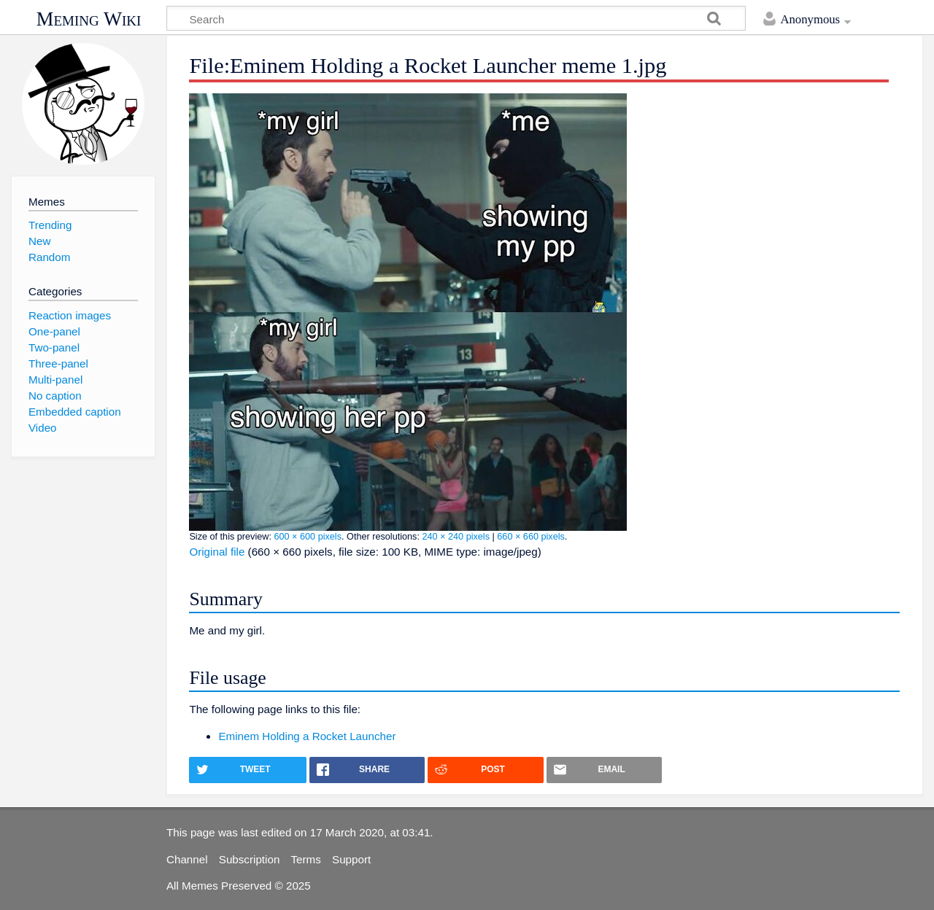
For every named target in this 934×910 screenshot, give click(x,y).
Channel (187, 859)
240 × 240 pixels (456, 537)
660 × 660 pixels (531, 537)
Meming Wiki (89, 19)
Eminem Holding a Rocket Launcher (306, 736)
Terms (306, 859)
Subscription (249, 859)
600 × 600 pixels (307, 537)
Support (351, 859)
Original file (216, 551)
